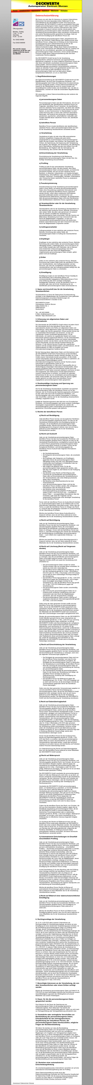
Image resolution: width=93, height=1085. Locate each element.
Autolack (45, 11)
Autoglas (64, 11)
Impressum (16, 1083)
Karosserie (36, 11)
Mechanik (55, 11)
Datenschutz (25, 1083)
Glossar (31, 1083)
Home (15, 11)
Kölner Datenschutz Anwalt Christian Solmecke (54, 1078)
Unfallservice (24, 11)
